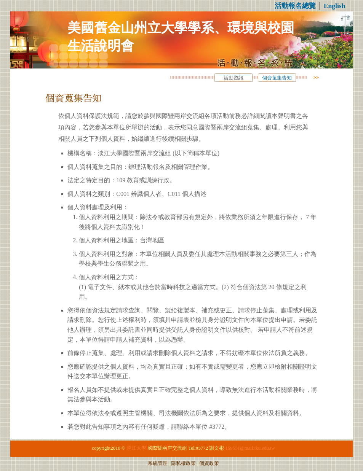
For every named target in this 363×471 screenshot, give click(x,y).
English (334, 6)
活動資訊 (233, 78)
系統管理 (158, 463)
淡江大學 (136, 448)
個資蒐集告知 (277, 78)
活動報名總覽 (295, 6)
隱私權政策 (183, 463)
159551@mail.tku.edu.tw (250, 448)
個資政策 (209, 463)
